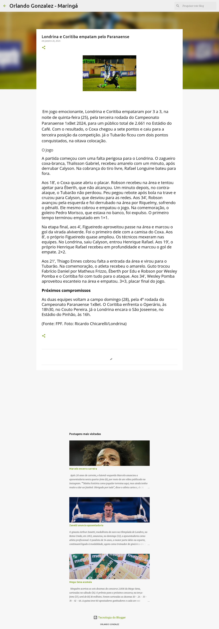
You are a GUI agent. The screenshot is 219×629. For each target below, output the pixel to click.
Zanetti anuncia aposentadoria (86, 525)
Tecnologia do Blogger (109, 617)
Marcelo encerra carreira (83, 468)
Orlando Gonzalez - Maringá (43, 6)
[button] (44, 47)
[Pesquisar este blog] (198, 6)
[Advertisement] (109, 398)
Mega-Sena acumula (80, 582)
